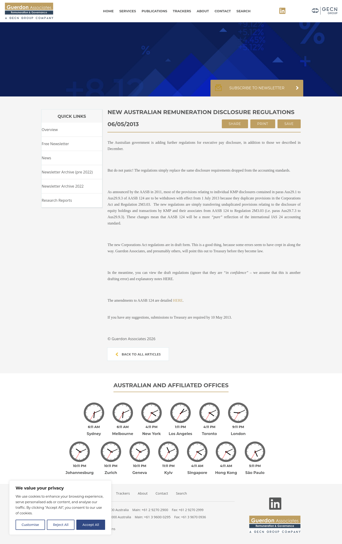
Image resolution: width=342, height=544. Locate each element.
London (238, 434)
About (203, 11)
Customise (30, 525)
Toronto (209, 434)
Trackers (182, 11)
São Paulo (255, 472)
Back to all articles (138, 354)
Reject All (60, 525)
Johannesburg (80, 472)
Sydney (94, 434)
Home (108, 11)
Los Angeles (180, 434)
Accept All (90, 525)
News (46, 157)
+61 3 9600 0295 (157, 517)
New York (151, 434)
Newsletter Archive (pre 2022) (67, 172)
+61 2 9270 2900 (155, 509)
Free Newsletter (55, 143)
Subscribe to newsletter (257, 90)
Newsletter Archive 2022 (63, 186)
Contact (223, 11)
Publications (154, 11)
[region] (60, 507)
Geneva (139, 472)
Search (243, 11)
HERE (178, 300)
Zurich (111, 472)
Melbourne (122, 434)
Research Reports (57, 200)
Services (127, 11)
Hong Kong (226, 472)
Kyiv (168, 472)
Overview (50, 129)
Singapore (197, 472)
